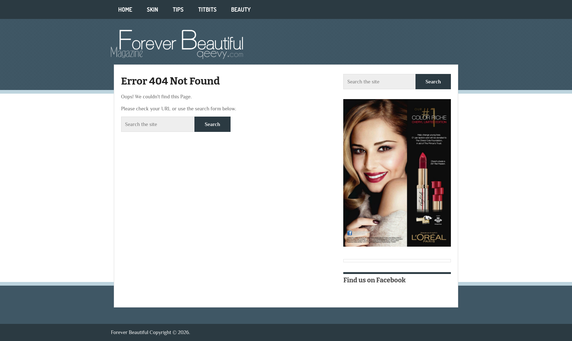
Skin (152, 9)
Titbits (207, 9)
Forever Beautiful (129, 332)
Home (125, 9)
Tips (178, 9)
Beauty (241, 9)
